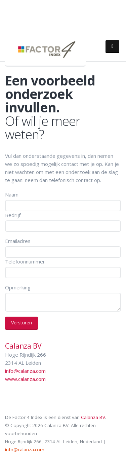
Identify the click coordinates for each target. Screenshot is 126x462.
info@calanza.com (25, 370)
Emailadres (18, 241)
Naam (11, 194)
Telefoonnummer (25, 261)
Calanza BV (93, 417)
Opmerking (18, 287)
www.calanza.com (25, 379)
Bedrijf (12, 215)
